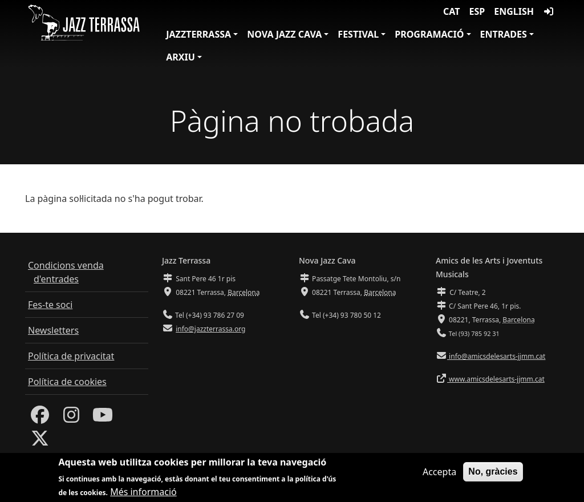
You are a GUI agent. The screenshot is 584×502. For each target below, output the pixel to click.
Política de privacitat (71, 356)
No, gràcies (492, 472)
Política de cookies (67, 381)
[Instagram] (71, 418)
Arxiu (180, 57)
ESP (477, 11)
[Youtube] (102, 418)
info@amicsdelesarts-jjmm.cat (496, 356)
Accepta (439, 473)
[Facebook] (40, 418)
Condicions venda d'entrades (66, 272)
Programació (429, 34)
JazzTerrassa (198, 34)
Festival (358, 34)
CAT (451, 11)
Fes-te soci (50, 304)
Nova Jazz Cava (284, 34)
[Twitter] (40, 441)
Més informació (143, 493)
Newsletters (53, 330)
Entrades (503, 34)
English (514, 11)
